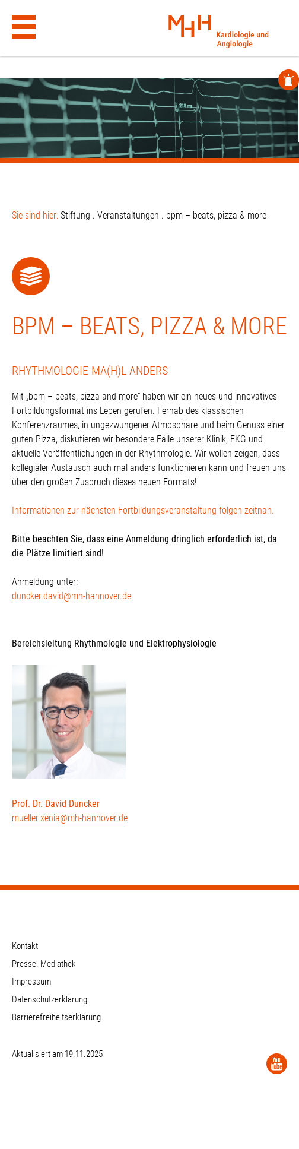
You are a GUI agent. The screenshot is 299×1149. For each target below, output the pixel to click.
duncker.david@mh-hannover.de (71, 596)
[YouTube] (276, 1063)
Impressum (31, 981)
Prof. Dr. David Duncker (56, 803)
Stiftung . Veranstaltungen (110, 215)
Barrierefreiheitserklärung (56, 1017)
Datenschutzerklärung (49, 999)
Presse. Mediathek (44, 963)
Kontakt (25, 946)
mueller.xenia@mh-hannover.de (70, 818)
